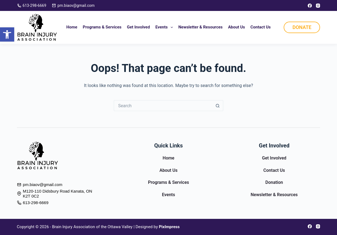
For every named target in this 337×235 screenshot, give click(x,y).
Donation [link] (274, 182)
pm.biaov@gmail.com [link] (73, 5)
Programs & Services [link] (102, 27)
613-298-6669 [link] (31, 5)
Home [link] (71, 27)
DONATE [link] (301, 27)
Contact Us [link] (261, 27)
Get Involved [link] (138, 27)
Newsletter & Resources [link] (200, 27)
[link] (7, 34)
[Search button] (217, 105)
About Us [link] (236, 27)
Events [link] (165, 27)
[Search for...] (163, 105)
